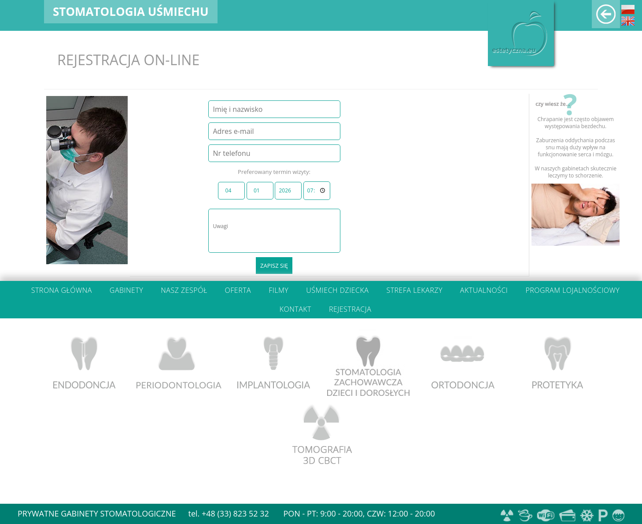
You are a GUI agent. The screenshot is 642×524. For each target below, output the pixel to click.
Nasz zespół (184, 290)
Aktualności (484, 290)
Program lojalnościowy (572, 290)
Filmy (278, 290)
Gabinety (126, 290)
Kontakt (295, 309)
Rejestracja (350, 309)
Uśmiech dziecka (337, 290)
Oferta (238, 290)
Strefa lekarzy (414, 290)
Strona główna (61, 290)
